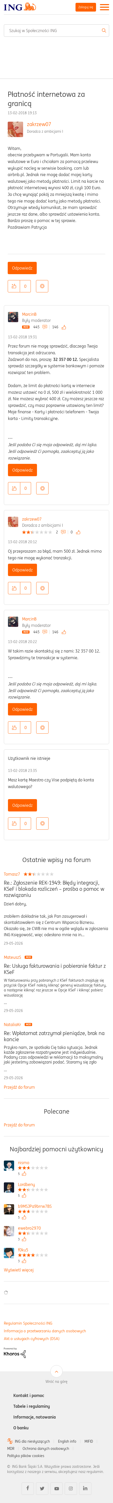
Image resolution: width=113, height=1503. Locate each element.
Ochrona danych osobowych (46, 1448)
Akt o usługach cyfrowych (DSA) (32, 1338)
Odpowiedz (22, 268)
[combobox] (56, 30)
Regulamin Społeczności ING (28, 1323)
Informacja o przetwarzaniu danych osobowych (45, 1330)
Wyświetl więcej (19, 1269)
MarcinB (29, 314)
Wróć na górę (56, 1381)
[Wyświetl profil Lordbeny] (33, 1185)
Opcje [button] (42, 286)
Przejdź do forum (19, 1087)
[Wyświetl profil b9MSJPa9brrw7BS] (35, 1207)
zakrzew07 (39, 124)
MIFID (88, 1441)
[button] (14, 286)
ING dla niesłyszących (32, 1441)
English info (67, 1441)
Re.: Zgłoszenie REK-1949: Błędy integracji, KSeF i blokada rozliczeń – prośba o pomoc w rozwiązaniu (54, 889)
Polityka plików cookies (25, 1455)
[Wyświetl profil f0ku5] (33, 1250)
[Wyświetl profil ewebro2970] (33, 1228)
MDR (10, 1448)
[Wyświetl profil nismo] (33, 1163)
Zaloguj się (85, 7)
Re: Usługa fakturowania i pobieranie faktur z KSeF (55, 969)
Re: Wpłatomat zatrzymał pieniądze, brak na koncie (54, 1036)
